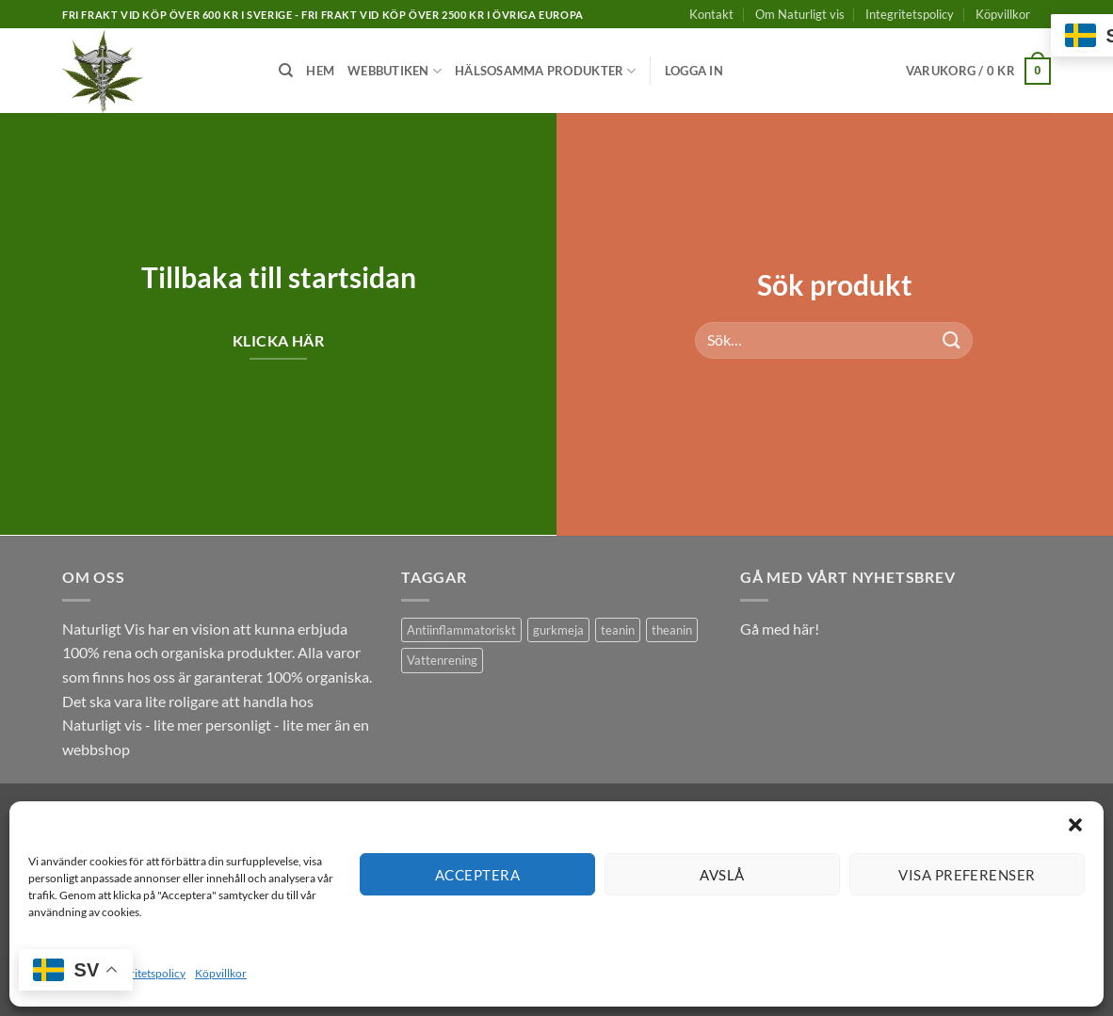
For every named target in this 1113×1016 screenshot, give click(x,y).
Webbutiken (394, 71)
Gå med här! (779, 628)
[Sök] (286, 71)
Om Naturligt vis (800, 14)
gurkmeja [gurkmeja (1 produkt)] (558, 629)
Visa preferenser (966, 874)
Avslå (722, 874)
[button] (1075, 824)
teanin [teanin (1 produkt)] (618, 629)
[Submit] (952, 339)
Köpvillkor (221, 973)
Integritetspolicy (145, 973)
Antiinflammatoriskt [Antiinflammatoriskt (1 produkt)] (461, 629)
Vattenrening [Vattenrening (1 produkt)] (442, 660)
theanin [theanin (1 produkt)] (672, 629)
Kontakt (711, 14)
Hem (320, 70)
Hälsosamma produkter (546, 71)
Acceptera (477, 874)
